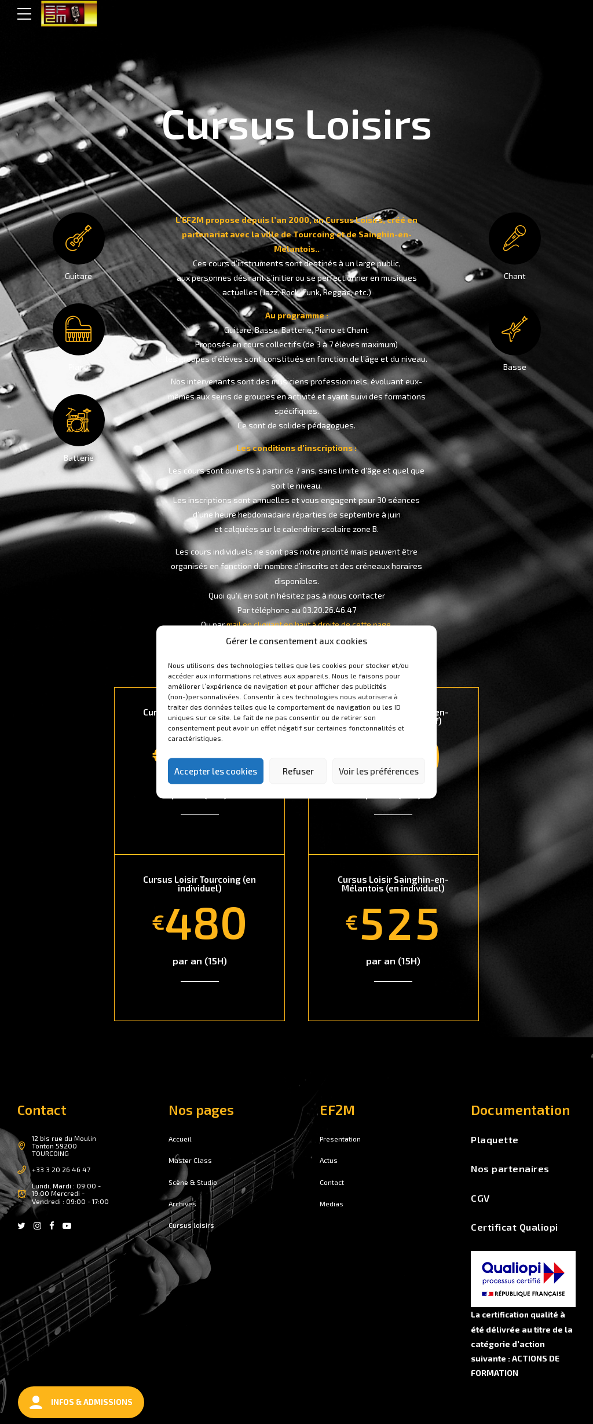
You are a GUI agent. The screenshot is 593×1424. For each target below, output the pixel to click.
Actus (329, 1159)
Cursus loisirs (192, 1225)
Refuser (298, 771)
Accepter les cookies (215, 771)
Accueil (180, 1138)
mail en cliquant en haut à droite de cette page (308, 624)
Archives (183, 1203)
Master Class (191, 1159)
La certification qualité (516, 1314)
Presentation (342, 1138)
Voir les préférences (379, 771)
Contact (333, 1181)
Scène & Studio (194, 1181)
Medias (332, 1203)
